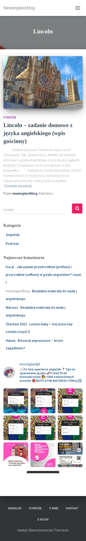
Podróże (9, 117)
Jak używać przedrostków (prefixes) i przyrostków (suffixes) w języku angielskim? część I (43, 274)
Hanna (10, 340)
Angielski (13, 235)
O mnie (53, 508)
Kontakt (72, 508)
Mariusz (12, 307)
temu (46, 193)
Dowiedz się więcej (18, 186)
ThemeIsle (61, 530)
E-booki (43, 519)
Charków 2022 (16, 324)
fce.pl (10, 267)
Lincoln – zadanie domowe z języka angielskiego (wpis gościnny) (37, 133)
